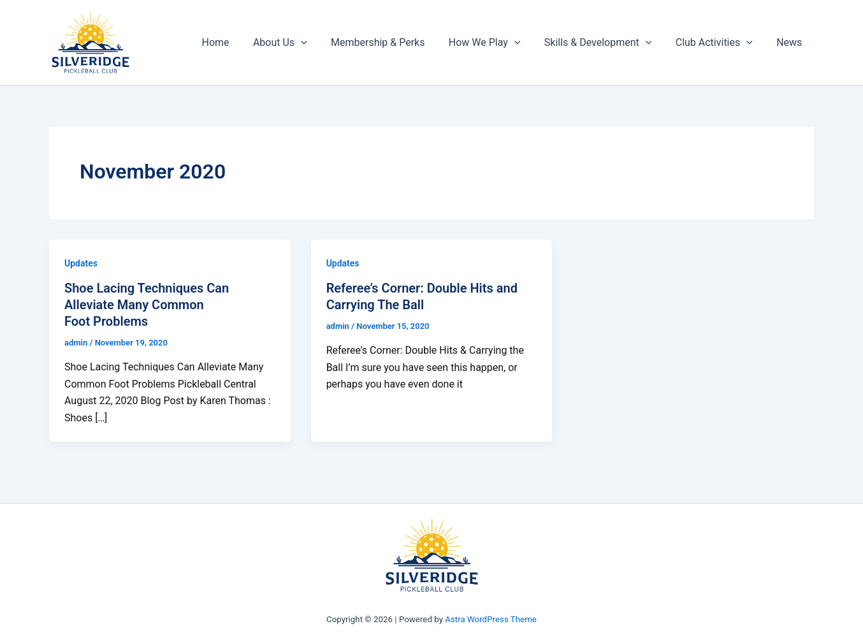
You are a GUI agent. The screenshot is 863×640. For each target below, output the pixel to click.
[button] (319, 42)
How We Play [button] (496, 42)
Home (237, 42)
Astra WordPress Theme (491, 619)
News (791, 42)
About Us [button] (299, 42)
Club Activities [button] (719, 42)
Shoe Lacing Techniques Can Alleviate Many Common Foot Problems (146, 304)
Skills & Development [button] (606, 42)
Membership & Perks (393, 42)
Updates (81, 263)
